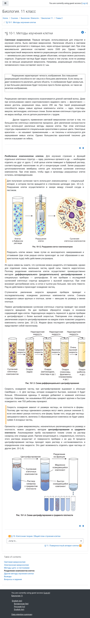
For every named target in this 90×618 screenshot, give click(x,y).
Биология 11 (47, 18)
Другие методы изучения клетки (19, 573)
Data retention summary (22, 614)
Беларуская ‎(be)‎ (21, 604)
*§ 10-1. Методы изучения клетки (21, 22)
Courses (14, 18)
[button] (83, 32)
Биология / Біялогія (30, 18)
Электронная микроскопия (16, 565)
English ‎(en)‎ (17, 601)
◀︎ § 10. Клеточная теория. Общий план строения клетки (34, 536)
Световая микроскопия (14, 562)
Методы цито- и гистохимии (16, 568)
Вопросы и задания (13, 579)
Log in (84, 3)
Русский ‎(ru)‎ (19, 606)
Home (5, 18)
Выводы (8, 576)
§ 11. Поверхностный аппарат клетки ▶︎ (63, 545)
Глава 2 (59, 18)
